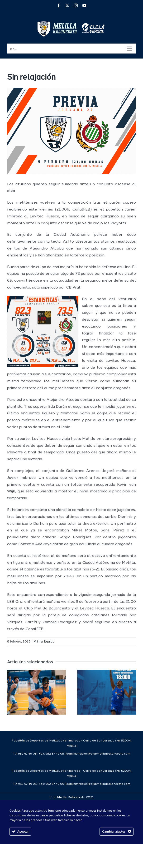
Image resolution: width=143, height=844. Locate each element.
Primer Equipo (44, 641)
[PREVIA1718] (71, 131)
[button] (10, 692)
